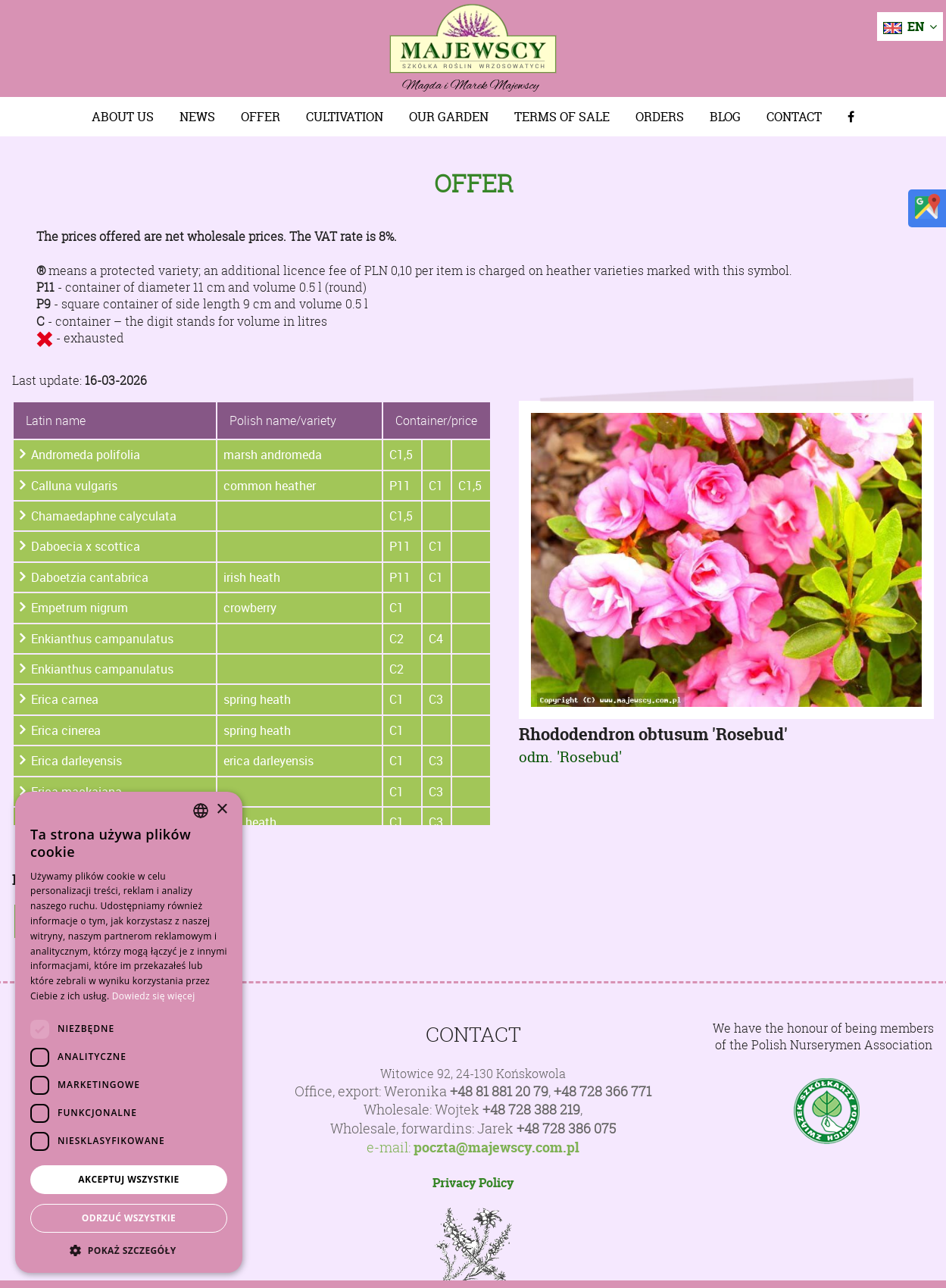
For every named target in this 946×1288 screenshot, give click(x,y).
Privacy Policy (473, 1182)
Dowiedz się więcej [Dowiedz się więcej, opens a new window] (153, 995)
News (197, 116)
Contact (794, 116)
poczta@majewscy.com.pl (496, 1148)
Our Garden (449, 116)
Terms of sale (562, 116)
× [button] (221, 809)
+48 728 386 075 (566, 1128)
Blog (725, 116)
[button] (128, 1250)
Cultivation (344, 116)
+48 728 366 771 (602, 1091)
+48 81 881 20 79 (499, 1091)
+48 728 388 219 (531, 1109)
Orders (659, 116)
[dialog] (128, 1032)
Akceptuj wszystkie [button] (128, 1179)
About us (123, 116)
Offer (260, 116)
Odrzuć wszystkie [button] (129, 1217)
